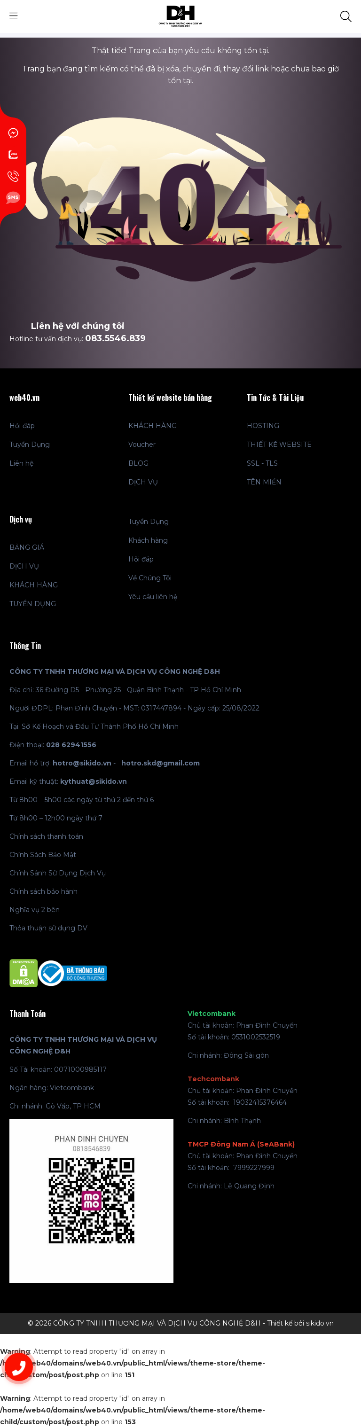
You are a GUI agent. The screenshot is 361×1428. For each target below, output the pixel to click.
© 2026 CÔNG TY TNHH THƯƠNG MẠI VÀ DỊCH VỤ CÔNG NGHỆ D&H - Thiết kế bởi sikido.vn (181, 1323)
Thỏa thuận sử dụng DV (48, 928)
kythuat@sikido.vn (93, 781)
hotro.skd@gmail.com (160, 763)
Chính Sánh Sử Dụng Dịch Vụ (57, 873)
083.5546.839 (115, 338)
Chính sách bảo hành (43, 891)
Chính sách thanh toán (46, 836)
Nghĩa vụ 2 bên (34, 909)
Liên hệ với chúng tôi (78, 326)
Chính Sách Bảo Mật (42, 855)
